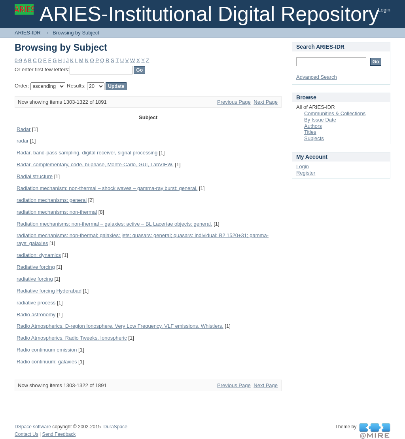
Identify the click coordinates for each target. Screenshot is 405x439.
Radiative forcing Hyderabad (49, 291)
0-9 (18, 60)
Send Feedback (59, 434)
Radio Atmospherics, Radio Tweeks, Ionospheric (72, 338)
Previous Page (234, 102)
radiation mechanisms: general (52, 200)
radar (22, 141)
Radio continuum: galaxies (47, 362)
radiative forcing (35, 279)
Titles (310, 132)
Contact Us (26, 434)
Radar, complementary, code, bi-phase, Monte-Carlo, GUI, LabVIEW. (95, 164)
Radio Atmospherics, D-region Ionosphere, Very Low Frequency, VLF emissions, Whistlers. (120, 326)
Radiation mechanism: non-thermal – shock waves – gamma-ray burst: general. (107, 188)
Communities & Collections (334, 113)
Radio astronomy (36, 314)
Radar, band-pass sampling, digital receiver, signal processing (87, 153)
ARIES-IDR (28, 33)
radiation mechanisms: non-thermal (57, 212)
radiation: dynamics (39, 255)
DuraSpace (115, 426)
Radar (23, 129)
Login (384, 10)
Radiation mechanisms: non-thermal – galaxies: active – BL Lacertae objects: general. (114, 224)
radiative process (36, 303)
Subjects (314, 138)
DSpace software (33, 426)
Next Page (266, 102)
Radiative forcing (36, 267)
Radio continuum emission (47, 350)
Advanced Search (316, 77)
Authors (313, 126)
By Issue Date (320, 120)
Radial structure (35, 176)
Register (305, 173)
